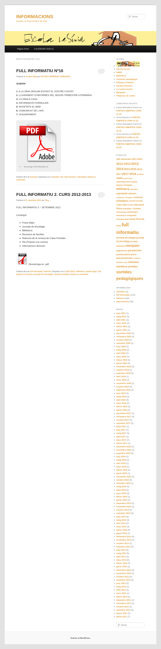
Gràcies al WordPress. (80, 638)
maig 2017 (121, 433)
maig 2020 (121, 350)
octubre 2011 (122, 606)
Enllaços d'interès (125, 82)
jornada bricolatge (126, 237)
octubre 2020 (122, 340)
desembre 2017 (123, 413)
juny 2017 (121, 430)
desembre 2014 (123, 503)
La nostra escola (124, 89)
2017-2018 (129, 174)
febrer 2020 (121, 360)
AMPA (119, 72)
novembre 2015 (123, 476)
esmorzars (132, 212)
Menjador (120, 92)
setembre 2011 (123, 610)
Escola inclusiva (124, 86)
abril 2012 (121, 590)
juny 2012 (121, 583)
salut (126, 262)
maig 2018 (121, 396)
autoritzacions (123, 182)
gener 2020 (121, 363)
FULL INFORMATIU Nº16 (39, 70)
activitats (120, 291)
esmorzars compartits (126, 215)
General (33, 177)
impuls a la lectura (24, 274)
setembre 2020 (123, 343)
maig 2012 (121, 586)
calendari (134, 189)
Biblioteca (121, 75)
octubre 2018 (122, 386)
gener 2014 (121, 533)
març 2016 (121, 466)
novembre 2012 (123, 573)
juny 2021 (121, 313)
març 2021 (121, 323)
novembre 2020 (123, 336)
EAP (131, 205)
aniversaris (128, 178)
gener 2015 (121, 500)
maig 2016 (121, 460)
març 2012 (121, 593)
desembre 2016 (123, 446)
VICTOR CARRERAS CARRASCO (55, 76)
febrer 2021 (121, 326)
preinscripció (123, 254)
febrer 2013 (121, 563)
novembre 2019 (123, 366)
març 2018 (121, 403)
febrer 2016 (121, 470)
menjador (132, 245)
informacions (70, 177)
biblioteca (80, 271)
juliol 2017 (121, 426)
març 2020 (121, 356)
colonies (132, 193)
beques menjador (124, 185)
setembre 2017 (123, 423)
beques (134, 182)
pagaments (121, 250)
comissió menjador (124, 197)
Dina (47, 200)
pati (130, 250)
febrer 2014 (121, 530)
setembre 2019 (123, 373)
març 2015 (121, 493)
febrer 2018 (121, 406)
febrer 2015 (121, 496)
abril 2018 (121, 400)
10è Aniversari (123, 69)
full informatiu (36, 271)
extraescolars (123, 219)
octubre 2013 (122, 543)
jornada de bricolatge (43, 274)
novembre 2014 (123, 506)
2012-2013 (70, 271)
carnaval (121, 193)
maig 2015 (121, 486)
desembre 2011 (123, 600)
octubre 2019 (122, 370)
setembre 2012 (123, 580)
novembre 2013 (123, 540)
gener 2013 (121, 566)
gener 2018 (121, 410)
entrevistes (121, 212)
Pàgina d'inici (23, 49)
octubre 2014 (122, 510)
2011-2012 (137, 159)
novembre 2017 (123, 416)
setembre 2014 (123, 513)
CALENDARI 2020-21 (44, 49)
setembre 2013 (123, 546)
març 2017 (121, 440)
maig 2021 (121, 316)
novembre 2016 (123, 450)
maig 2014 (121, 520)
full (61, 177)
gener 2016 (121, 473)
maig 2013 (121, 553)
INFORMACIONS (34, 16)
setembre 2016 (123, 453)
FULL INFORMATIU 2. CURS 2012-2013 (53, 194)
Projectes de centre (125, 96)
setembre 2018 (123, 390)
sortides (133, 266)
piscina (136, 250)
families (55, 177)
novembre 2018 (123, 383)
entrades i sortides (132, 208)
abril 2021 (121, 320)
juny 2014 (121, 516)
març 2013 (121, 560)
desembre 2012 (123, 570)
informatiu (81, 177)
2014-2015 (130, 169)
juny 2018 (121, 393)
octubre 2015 (122, 480)
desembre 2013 (123, 536)
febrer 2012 (121, 596)
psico (133, 254)
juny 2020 (121, 346)
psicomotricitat (124, 258)
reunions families (61, 274)
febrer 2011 (121, 613)
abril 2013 (121, 556)
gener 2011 (121, 616)
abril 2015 (121, 490)
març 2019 (121, 380)
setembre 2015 (123, 483)
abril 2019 (121, 376)
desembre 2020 (123, 333)
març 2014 (121, 526)
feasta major (91, 271)
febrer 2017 (121, 443)
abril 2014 (121, 523)
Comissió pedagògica (126, 79)
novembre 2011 (123, 603)
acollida (140, 174)
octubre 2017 (122, 420)
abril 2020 (121, 353)
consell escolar (136, 201)
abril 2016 (121, 463)
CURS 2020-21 (123, 205)
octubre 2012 (122, 576)
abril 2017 (121, 436)
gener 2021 (121, 330)
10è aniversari (123, 159)
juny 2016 (121, 456)
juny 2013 (121, 550)
